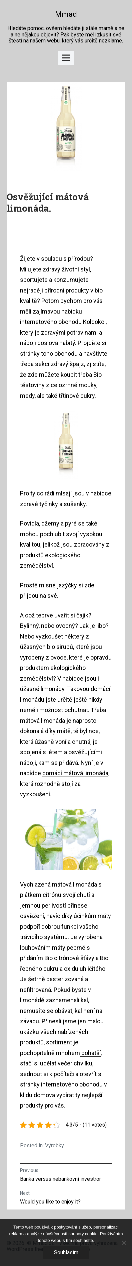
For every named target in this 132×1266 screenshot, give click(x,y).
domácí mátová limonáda (75, 773)
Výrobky (54, 1145)
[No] (123, 1242)
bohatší (90, 1052)
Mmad (66, 14)
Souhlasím (66, 1252)
